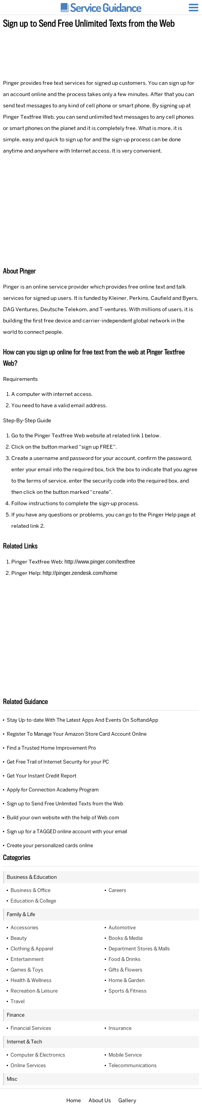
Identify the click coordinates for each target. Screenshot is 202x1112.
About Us (100, 1100)
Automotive (122, 927)
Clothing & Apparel (32, 949)
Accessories (24, 927)
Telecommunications (133, 1065)
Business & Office (30, 890)
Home (73, 1100)
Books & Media (125, 938)
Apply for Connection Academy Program (53, 790)
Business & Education (32, 877)
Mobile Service (125, 1055)
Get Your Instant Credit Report (42, 776)
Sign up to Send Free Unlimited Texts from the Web (65, 803)
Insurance (120, 1028)
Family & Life (21, 914)
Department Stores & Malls (139, 949)
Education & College (33, 901)
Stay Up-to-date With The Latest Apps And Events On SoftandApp (82, 720)
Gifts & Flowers (125, 970)
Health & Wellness (31, 980)
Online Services (28, 1065)
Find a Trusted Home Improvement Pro (51, 748)
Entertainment (27, 959)
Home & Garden (127, 980)
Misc (12, 1079)
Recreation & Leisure (34, 991)
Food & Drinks (125, 959)
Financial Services (31, 1028)
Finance (15, 1015)
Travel (17, 1001)
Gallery (127, 1100)
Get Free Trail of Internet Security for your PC (58, 762)
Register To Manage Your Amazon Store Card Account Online (77, 734)
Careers (117, 890)
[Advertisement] (101, 52)
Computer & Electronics (38, 1055)
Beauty (19, 938)
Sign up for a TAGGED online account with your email (67, 831)
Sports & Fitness (128, 991)
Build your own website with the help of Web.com (63, 817)
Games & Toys (27, 970)
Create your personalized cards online (50, 845)
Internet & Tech (24, 1042)
